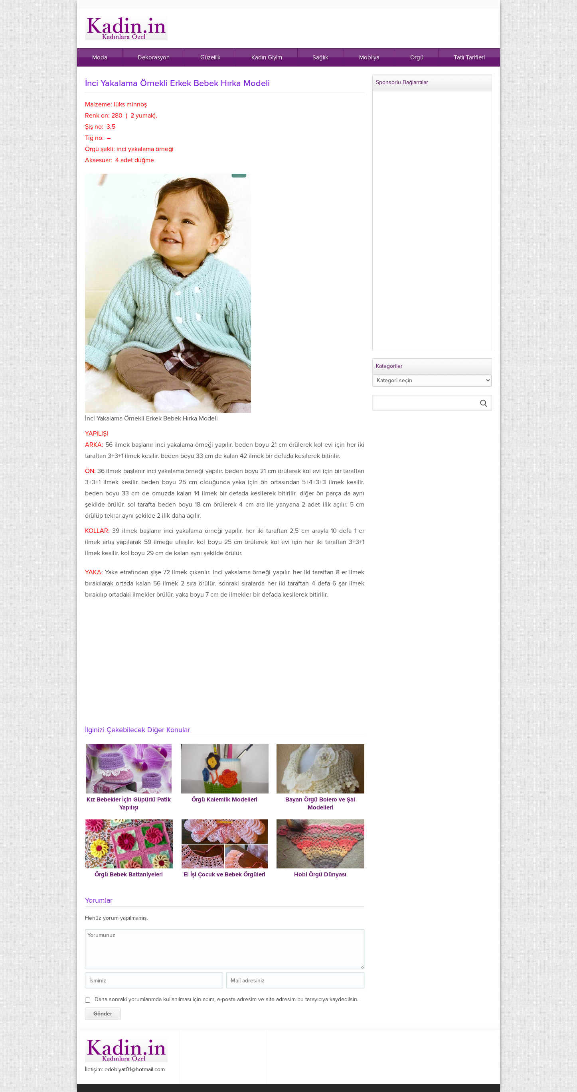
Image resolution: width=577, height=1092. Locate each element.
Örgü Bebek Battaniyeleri (129, 874)
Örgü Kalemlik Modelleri (224, 799)
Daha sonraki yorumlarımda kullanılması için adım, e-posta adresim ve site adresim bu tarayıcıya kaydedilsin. (226, 999)
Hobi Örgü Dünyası (320, 874)
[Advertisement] (224, 660)
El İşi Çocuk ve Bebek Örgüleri (224, 874)
